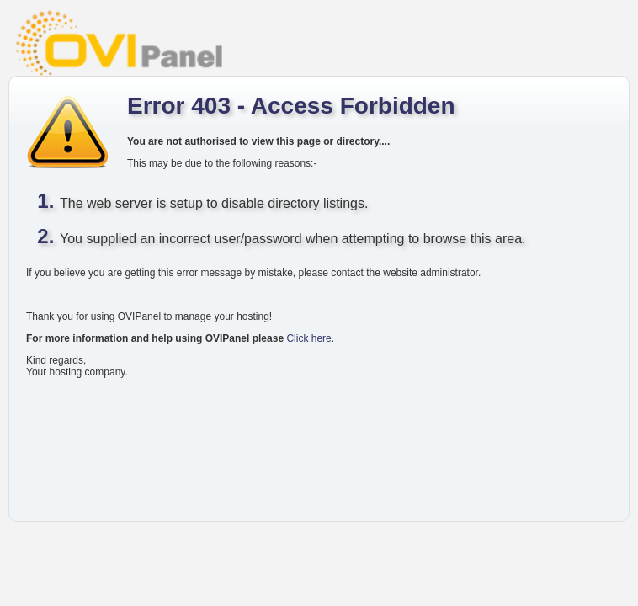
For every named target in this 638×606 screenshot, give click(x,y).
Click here (308, 338)
